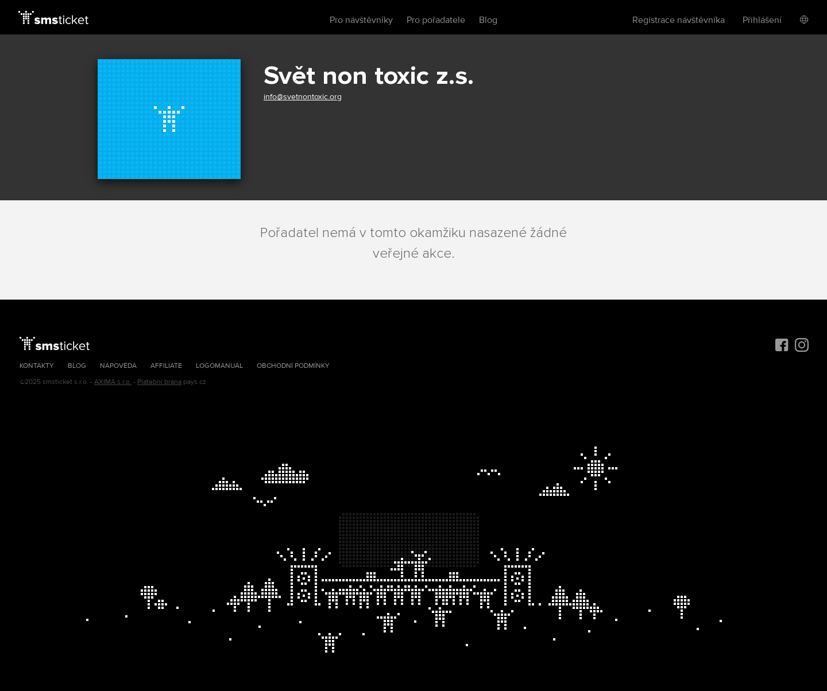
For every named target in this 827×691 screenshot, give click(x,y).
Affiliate (166, 366)
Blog (488, 20)
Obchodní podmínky (293, 366)
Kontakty (37, 366)
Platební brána (159, 382)
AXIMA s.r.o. (113, 382)
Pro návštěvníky (361, 20)
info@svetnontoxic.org (303, 97)
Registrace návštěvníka (678, 20)
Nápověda (118, 366)
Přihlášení (762, 20)
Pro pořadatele (436, 20)
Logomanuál (219, 366)
